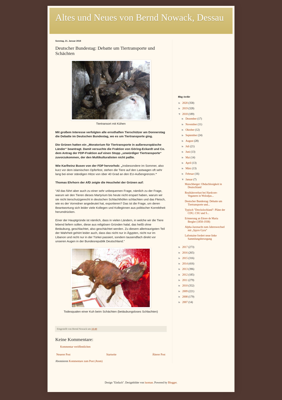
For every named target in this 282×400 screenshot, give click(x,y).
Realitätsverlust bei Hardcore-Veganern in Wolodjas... (201, 194)
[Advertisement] (202, 64)
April (188, 162)
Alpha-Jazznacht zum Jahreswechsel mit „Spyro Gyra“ (205, 229)
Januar (189, 179)
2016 (185, 252)
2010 (185, 285)
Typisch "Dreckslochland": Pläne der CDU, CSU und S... (205, 211)
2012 (185, 274)
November (191, 124)
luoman (149, 382)
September (191, 135)
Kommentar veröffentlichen (75, 346)
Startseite (111, 354)
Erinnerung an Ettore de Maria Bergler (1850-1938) (201, 220)
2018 (185, 114)
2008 (185, 296)
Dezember (191, 118)
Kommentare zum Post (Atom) (86, 361)
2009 (185, 291)
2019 (185, 108)
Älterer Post (158, 354)
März (188, 168)
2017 (185, 247)
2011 (185, 280)
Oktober (190, 129)
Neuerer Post (63, 354)
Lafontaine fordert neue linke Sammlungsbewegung (201, 237)
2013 (185, 269)
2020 (185, 102)
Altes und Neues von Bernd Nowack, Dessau (139, 17)
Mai (187, 157)
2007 (185, 302)
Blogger (172, 382)
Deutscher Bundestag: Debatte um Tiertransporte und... (203, 203)
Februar (190, 173)
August (189, 140)
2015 (185, 258)
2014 (185, 263)
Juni (188, 151)
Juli (187, 146)
